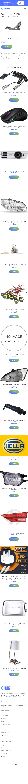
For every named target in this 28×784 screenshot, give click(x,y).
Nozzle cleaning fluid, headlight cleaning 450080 (14, 420)
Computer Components (7, 727)
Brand (2, 721)
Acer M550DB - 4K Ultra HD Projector (14, 171)
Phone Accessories (6, 735)
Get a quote (20, 3)
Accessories (4, 718)
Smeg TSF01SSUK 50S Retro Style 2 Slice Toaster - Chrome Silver (14, 624)
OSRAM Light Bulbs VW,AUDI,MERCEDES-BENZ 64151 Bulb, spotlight (14, 265)
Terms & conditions (6, 750)
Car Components (12, 39)
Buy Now (6, 46)
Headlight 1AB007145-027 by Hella (14, 458)
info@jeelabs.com (6, 710)
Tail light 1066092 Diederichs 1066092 (14, 533)
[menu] (25, 8)
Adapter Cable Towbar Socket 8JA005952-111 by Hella (14, 93)
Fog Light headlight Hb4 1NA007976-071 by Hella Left (14, 488)
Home (2, 16)
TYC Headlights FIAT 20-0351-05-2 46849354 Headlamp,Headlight (14, 222)
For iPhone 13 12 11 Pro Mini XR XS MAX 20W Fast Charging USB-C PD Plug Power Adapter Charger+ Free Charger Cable (14, 578)
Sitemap (3, 756)
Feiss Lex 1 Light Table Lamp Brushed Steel (14, 668)
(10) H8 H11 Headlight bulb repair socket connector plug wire (14, 310)
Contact (3, 748)
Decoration (4, 729)
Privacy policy (4, 753)
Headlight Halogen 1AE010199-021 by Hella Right (14, 385)
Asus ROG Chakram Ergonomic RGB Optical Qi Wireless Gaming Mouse (14, 127)
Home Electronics (5, 732)
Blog (2, 745)
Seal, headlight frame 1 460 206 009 (14, 354)
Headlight (19, 39)
